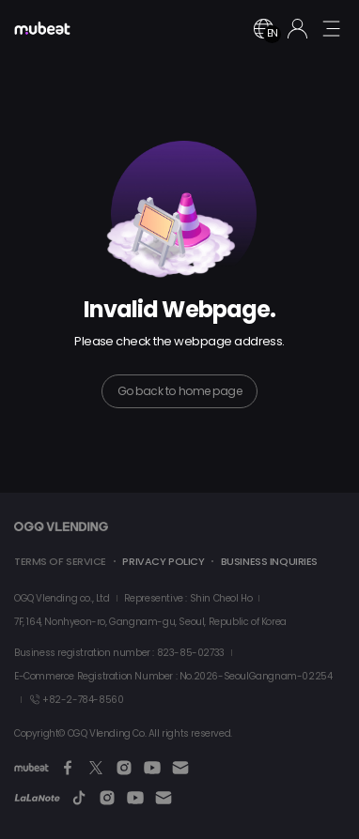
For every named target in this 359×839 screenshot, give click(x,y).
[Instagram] (124, 767)
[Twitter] (95, 767)
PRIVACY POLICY (163, 561)
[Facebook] (67, 767)
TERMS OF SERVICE (60, 561)
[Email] (180, 767)
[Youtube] (152, 767)
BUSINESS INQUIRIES (269, 561)
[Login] (297, 28)
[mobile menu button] (331, 28)
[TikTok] (79, 797)
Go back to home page (179, 391)
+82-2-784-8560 (75, 700)
